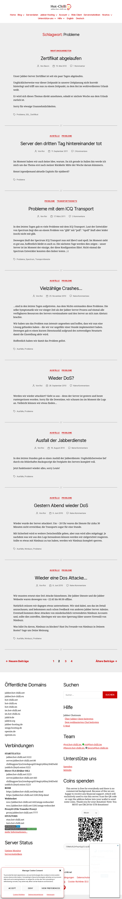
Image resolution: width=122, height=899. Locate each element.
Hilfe (60, 22)
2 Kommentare (81, 155)
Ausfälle (55, 140)
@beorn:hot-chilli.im (73, 752)
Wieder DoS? (61, 382)
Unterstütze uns (45, 22)
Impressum (50, 894)
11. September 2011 (59, 155)
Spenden (67, 771)
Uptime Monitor (13, 855)
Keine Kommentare (81, 300)
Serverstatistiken (92, 18)
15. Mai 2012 (61, 70)
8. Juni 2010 (57, 590)
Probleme (21, 118)
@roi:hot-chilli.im (72, 748)
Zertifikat (35, 118)
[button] (60, 870)
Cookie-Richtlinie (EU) (79, 886)
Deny (30, 888)
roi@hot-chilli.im (92, 748)
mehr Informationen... (16, 836)
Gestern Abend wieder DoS (61, 510)
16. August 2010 (57, 452)
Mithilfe (67, 774)
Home (13, 18)
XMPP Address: (98, 857)
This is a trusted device (103, 872)
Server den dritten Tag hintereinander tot (61, 147)
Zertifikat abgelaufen (61, 62)
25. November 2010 (57, 300)
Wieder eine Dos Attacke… (61, 582)
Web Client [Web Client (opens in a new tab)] (76, 18)
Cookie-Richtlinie (19, 894)
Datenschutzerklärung (35, 894)
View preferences (51, 888)
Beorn (46, 70)
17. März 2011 (59, 220)
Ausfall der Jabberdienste (61, 445)
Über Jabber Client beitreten (79, 723)
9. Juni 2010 (57, 517)
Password (95, 864)
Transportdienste (67, 205)
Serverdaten (32, 18)
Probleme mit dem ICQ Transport (61, 213)
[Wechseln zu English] (70, 22)
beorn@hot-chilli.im (96, 752)
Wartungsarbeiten (61, 54)
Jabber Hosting (47, 18)
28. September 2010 (57, 390)
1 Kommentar (79, 70)
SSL (28, 118)
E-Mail (66, 730)
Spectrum (30, 263)
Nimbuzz (28, 553)
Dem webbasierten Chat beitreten (82, 726)
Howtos (106, 18)
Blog (20, 18)
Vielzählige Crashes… (61, 292)
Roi (42, 155)
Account (63, 18)
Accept (12, 888)
